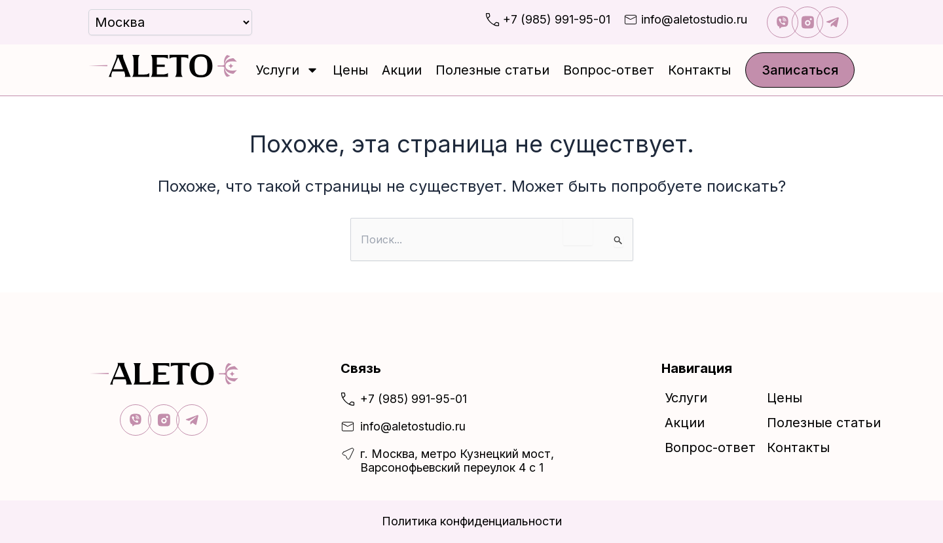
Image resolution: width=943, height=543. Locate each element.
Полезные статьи (492, 70)
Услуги (287, 70)
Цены (350, 70)
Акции (402, 70)
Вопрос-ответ (608, 70)
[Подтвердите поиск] (618, 240)
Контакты (699, 70)
